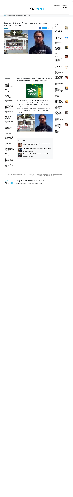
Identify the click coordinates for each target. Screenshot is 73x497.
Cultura (49, 12)
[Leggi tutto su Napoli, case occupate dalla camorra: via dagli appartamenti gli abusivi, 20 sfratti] (9, 136)
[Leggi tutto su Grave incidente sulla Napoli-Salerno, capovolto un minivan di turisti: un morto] (9, 117)
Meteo (58, 12)
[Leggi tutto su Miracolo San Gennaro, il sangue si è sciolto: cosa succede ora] (9, 126)
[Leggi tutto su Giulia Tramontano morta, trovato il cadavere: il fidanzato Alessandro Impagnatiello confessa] (9, 95)
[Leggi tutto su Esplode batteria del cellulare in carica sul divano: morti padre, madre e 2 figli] (59, 48)
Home (5, 15)
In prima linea (65, 5)
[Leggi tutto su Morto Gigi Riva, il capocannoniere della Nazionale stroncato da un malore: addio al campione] (59, 79)
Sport (29, 12)
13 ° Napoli (4, 1)
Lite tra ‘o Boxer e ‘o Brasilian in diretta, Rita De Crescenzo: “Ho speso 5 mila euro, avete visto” (20, 175)
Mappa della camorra (56, 5)
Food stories (65, 7)
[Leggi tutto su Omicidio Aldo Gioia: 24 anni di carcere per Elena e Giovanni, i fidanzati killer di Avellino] (9, 107)
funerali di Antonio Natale (30, 77)
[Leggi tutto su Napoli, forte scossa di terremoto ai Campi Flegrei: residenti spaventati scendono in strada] (9, 83)
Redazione (24, 184)
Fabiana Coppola (58, 72)
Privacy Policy (31, 184)
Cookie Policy (38, 184)
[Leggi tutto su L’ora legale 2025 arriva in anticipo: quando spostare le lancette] (59, 39)
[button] (67, 1)
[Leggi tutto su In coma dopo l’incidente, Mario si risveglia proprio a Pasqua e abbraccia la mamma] (59, 58)
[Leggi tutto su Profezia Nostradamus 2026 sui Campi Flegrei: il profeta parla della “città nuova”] (59, 29)
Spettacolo (39, 12)
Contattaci (18, 184)
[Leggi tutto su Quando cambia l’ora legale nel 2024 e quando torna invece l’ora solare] (59, 69)
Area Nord (6, 28)
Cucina (44, 12)
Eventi (33, 12)
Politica (19, 12)
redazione (11, 28)
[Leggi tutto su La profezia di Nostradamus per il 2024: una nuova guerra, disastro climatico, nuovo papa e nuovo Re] (59, 103)
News (14, 12)
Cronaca (24, 12)
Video (54, 12)
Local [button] (70, 1)
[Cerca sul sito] (60, 1)
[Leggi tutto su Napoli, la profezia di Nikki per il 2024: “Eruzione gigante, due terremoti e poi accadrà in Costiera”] (59, 115)
